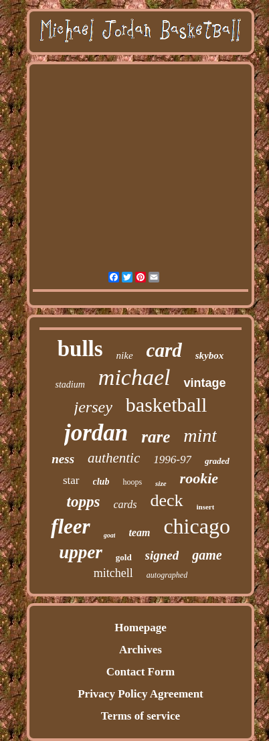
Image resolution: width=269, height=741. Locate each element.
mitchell (113, 573)
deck (166, 500)
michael (134, 377)
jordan (96, 433)
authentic (114, 458)
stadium (69, 385)
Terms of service (140, 716)
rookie (199, 478)
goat (110, 535)
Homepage (140, 627)
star (71, 480)
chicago (196, 526)
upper (80, 552)
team (139, 532)
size (161, 483)
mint (200, 435)
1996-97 (172, 459)
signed (162, 555)
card (164, 350)
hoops (132, 482)
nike (124, 355)
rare (155, 437)
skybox (209, 355)
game (206, 555)
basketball (166, 405)
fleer (70, 526)
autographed (167, 575)
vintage (204, 383)
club (101, 482)
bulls (80, 349)
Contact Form (140, 671)
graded (217, 461)
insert (206, 507)
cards (125, 504)
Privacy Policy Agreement (140, 693)
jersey (93, 407)
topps (83, 501)
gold (124, 557)
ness (63, 459)
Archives (140, 649)
